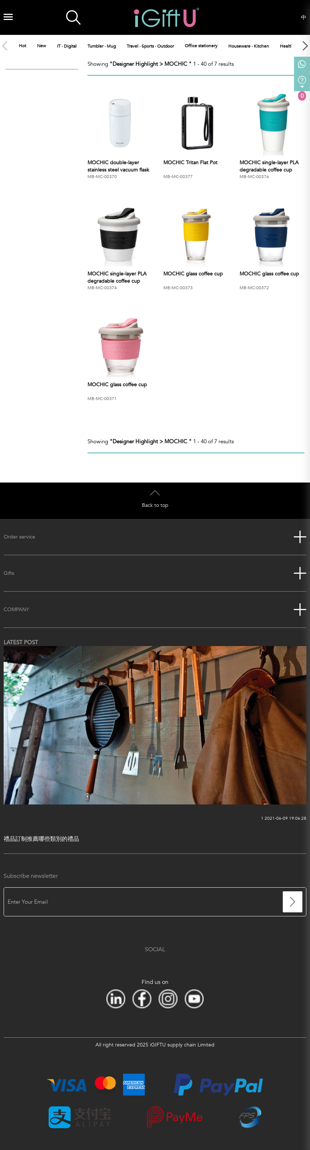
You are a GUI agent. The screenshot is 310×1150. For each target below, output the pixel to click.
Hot (22, 46)
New (41, 46)
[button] (305, 46)
